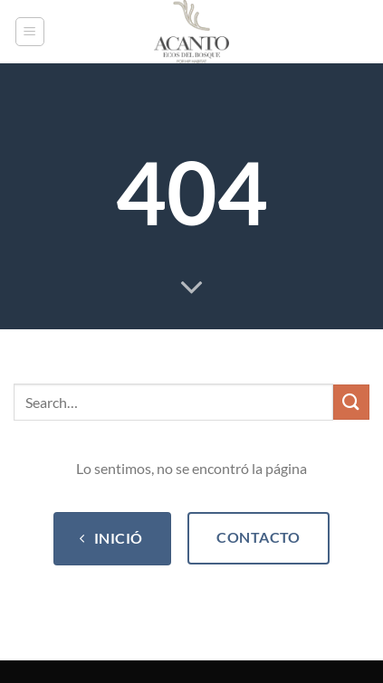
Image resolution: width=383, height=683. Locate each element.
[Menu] (29, 31)
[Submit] (351, 402)
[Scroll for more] (192, 288)
